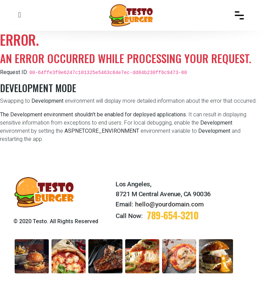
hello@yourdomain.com (169, 204)
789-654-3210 (173, 215)
